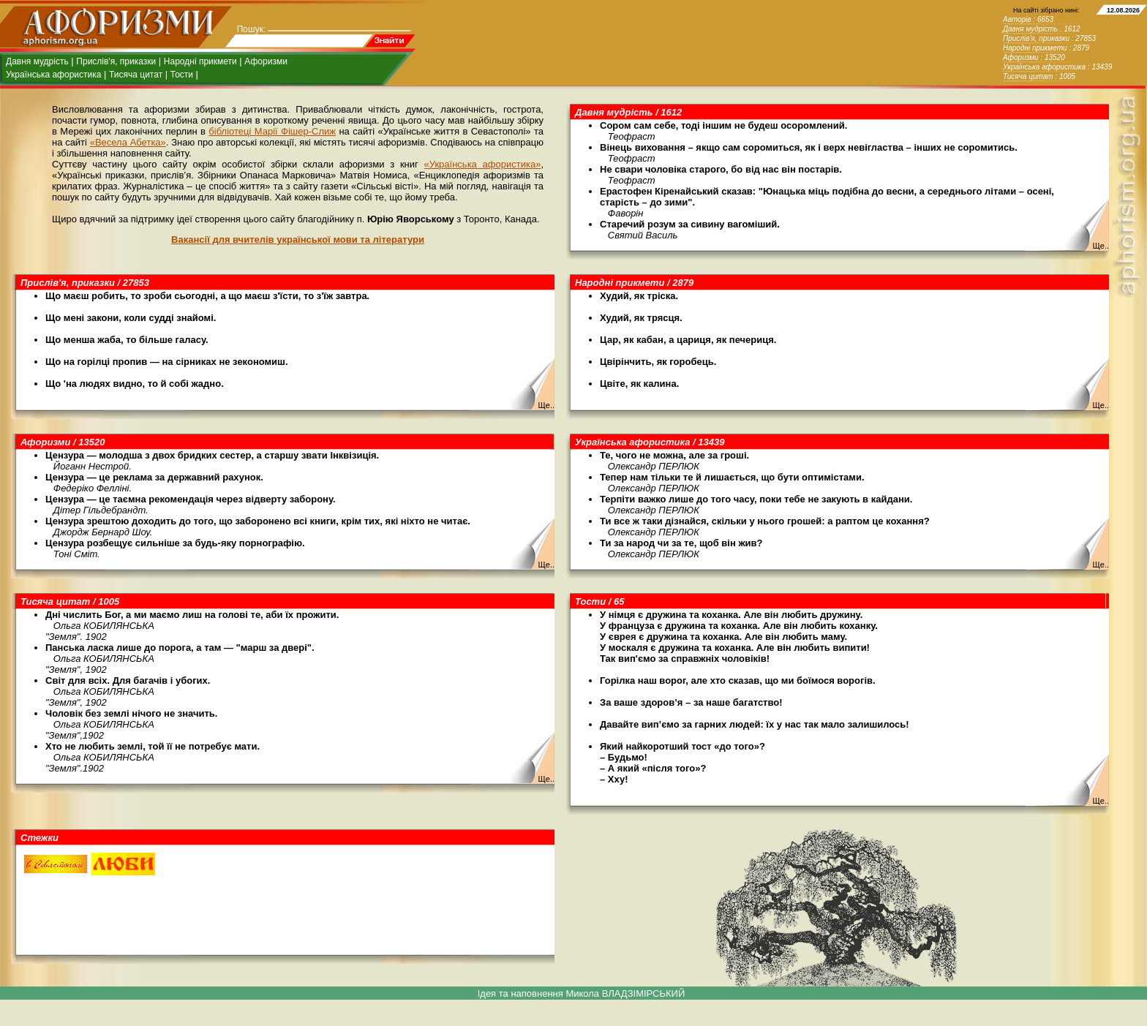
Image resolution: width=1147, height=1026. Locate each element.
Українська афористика (53, 74)
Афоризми (265, 61)
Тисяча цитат (135, 74)
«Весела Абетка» (128, 142)
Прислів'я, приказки (116, 61)
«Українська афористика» (482, 164)
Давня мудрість (37, 61)
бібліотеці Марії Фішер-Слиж (272, 131)
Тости (181, 74)
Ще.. (1100, 245)
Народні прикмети (200, 61)
